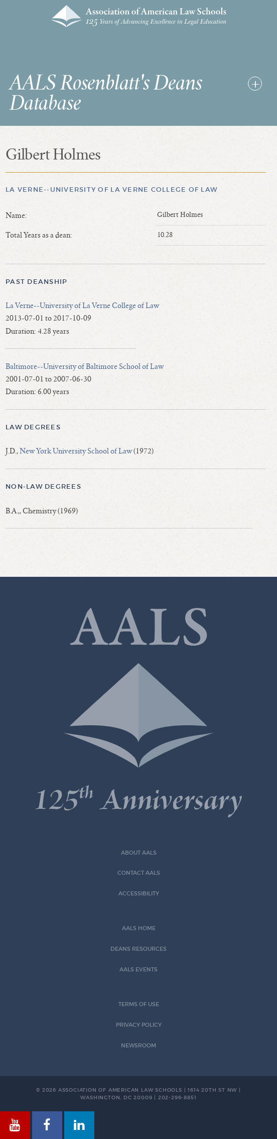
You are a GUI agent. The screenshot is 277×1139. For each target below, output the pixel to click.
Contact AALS (138, 873)
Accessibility (138, 893)
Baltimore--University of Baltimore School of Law (85, 366)
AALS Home (139, 928)
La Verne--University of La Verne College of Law (111, 189)
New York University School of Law (76, 450)
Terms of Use (138, 1004)
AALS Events (138, 969)
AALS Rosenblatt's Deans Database (106, 93)
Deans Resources (138, 949)
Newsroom (138, 1045)
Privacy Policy (139, 1025)
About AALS (139, 853)
